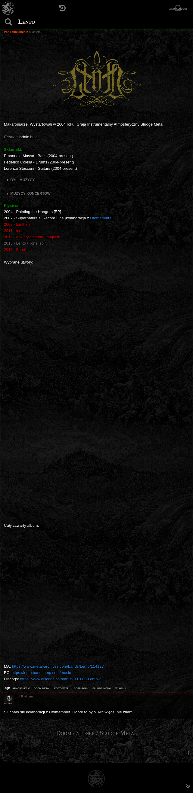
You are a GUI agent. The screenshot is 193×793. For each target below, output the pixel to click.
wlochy (120, 688)
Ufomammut (100, 218)
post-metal (62, 688)
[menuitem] (188, 753)
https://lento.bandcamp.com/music (41, 672)
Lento (26, 21)
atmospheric (21, 688)
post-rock (81, 688)
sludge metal (101, 688)
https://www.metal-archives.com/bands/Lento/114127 (58, 666)
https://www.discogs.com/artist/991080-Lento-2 (60, 679)
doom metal (42, 688)
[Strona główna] (8, 8)
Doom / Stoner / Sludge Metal (96, 733)
